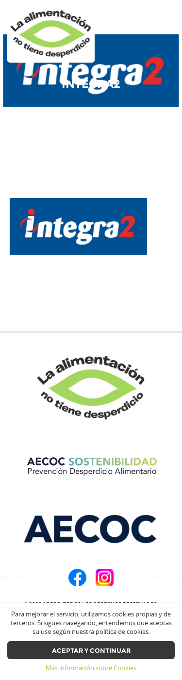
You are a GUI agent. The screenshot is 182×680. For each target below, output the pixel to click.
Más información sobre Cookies (91, 668)
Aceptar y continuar (91, 650)
